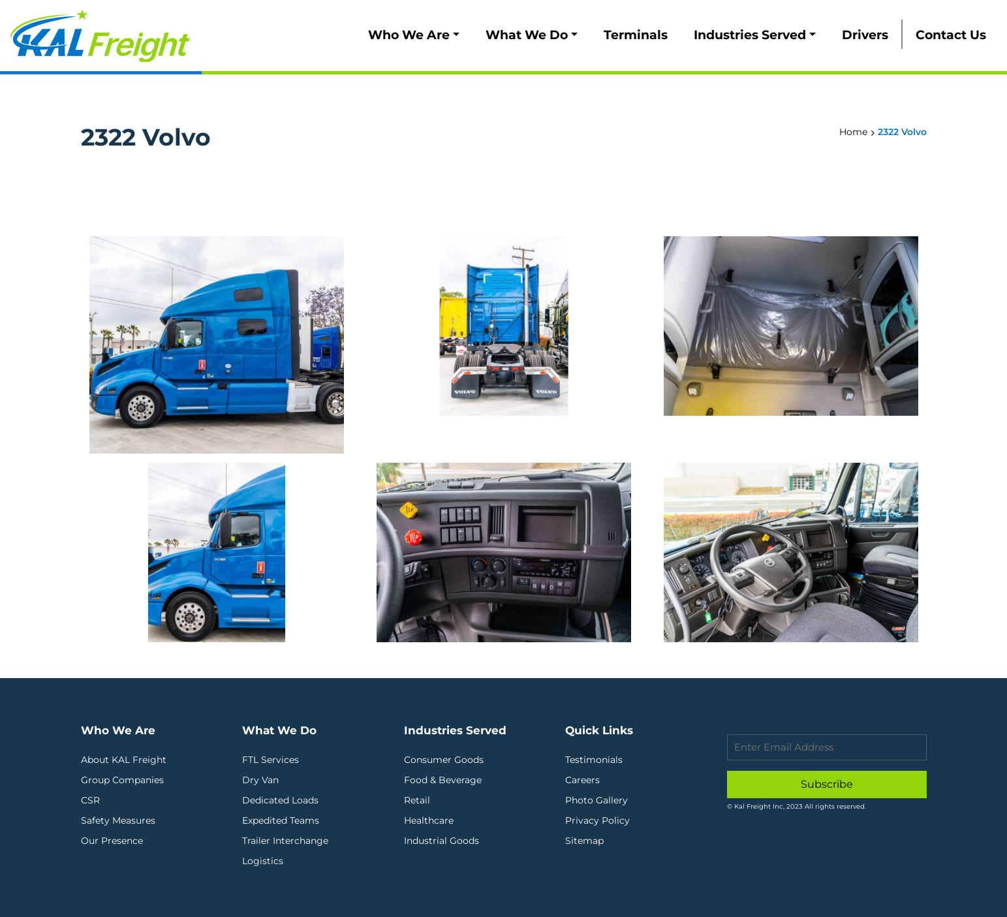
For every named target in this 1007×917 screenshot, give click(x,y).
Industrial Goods (441, 841)
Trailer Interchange (285, 841)
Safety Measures (118, 820)
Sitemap (584, 841)
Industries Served (750, 34)
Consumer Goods (444, 760)
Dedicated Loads (280, 800)
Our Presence (112, 841)
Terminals (636, 34)
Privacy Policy (597, 820)
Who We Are (409, 34)
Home (853, 132)
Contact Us (951, 34)
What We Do (527, 34)
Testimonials (594, 760)
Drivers (865, 34)
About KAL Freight (123, 760)
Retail (417, 800)
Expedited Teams (280, 820)
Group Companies (122, 780)
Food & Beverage (443, 780)
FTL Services (270, 760)
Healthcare (429, 820)
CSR (90, 800)
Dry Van (260, 780)
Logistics (262, 861)
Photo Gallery (596, 800)
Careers (582, 780)
